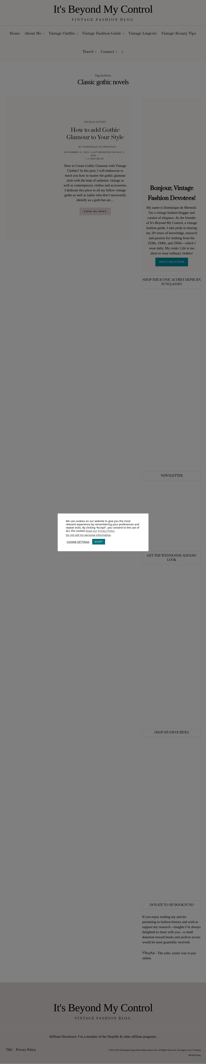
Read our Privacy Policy (100, 530)
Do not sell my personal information (88, 535)
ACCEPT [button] (98, 541)
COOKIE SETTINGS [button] (78, 541)
